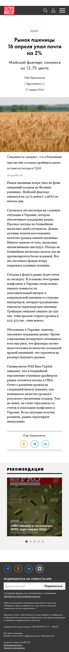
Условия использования (14, 647)
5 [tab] (43, 541)
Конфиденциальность (13, 645)
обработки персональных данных (22, 596)
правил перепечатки (24, 605)
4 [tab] (39, 541)
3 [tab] (34, 541)
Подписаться (53, 586)
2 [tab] (30, 541)
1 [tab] (26, 541)
